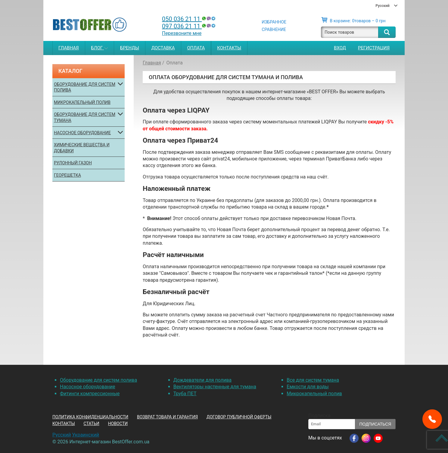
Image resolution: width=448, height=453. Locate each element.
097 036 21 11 (189, 26)
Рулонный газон (73, 162)
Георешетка (67, 175)
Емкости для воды (307, 386)
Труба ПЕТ (185, 393)
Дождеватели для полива (202, 380)
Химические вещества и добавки (82, 147)
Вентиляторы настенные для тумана (214, 386)
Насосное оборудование (82, 132)
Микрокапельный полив (82, 102)
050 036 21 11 (189, 19)
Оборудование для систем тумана (84, 117)
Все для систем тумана (313, 380)
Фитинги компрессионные (90, 393)
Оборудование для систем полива (84, 87)
